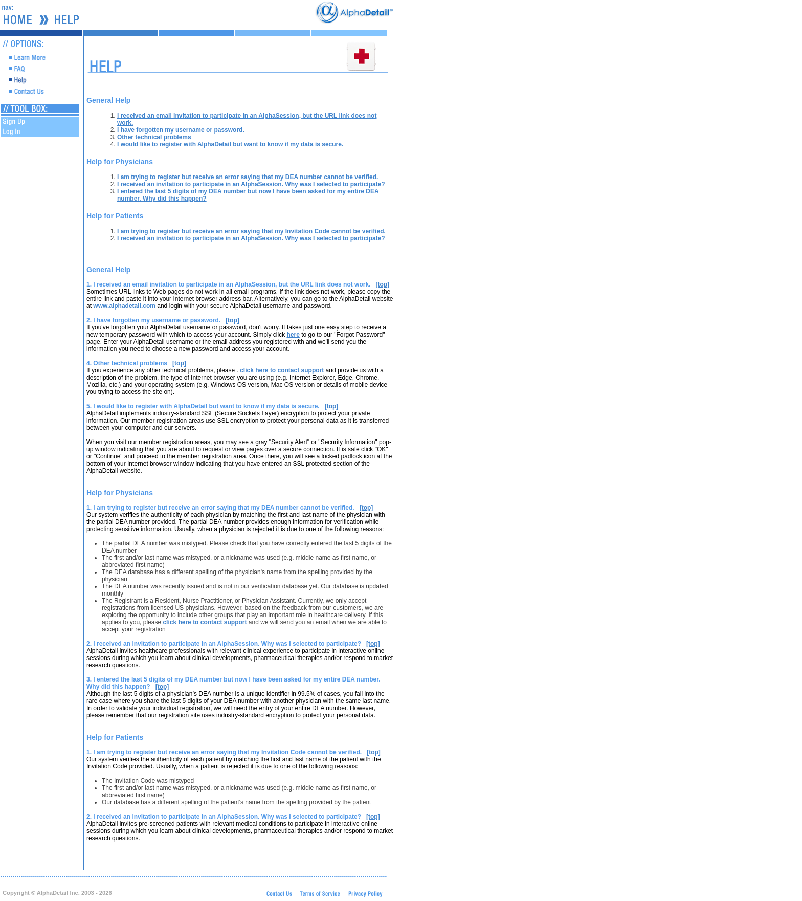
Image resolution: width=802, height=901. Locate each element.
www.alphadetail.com (124, 306)
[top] (382, 284)
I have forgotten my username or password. (180, 130)
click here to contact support (282, 370)
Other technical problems (154, 137)
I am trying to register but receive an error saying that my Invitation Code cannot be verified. (251, 231)
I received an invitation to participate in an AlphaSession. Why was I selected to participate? (251, 184)
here (292, 334)
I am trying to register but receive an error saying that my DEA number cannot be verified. (247, 177)
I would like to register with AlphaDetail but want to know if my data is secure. (230, 144)
